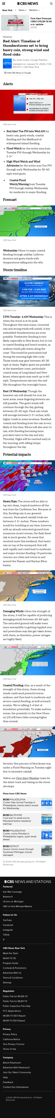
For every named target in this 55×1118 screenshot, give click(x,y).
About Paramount (12, 1063)
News (22, 10)
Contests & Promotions (14, 968)
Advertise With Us (12, 973)
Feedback (8, 1082)
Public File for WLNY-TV (15, 1001)
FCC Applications (12, 1011)
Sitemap (7, 982)
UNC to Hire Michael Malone (17, 906)
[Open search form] (51, 3)
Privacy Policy (10, 1034)
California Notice (11, 1039)
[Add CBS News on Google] (17, 73)
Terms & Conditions (13, 978)
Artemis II (8, 897)
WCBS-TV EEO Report (14, 1016)
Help (5, 1077)
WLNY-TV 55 (9, 958)
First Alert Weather (27, 778)
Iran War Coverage (12, 892)
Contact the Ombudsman (16, 1087)
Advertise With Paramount (16, 1067)
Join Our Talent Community (17, 1072)
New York (7, 10)
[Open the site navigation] (9, 3)
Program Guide (10, 963)
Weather (34, 10)
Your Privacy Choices (13, 1044)
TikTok (6, 935)
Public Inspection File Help (16, 1006)
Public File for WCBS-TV (15, 996)
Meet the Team (10, 953)
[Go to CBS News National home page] (27, 3)
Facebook (8, 925)
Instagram (8, 930)
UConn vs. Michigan (13, 901)
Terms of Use (9, 1049)
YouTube (7, 920)
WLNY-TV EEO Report (14, 1020)
